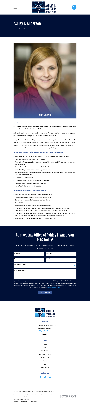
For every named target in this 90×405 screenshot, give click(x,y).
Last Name (49, 253)
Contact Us (45, 367)
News (45, 361)
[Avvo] (45, 377)
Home (45, 344)
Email (48, 259)
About (45, 347)
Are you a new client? (20, 264)
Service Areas (44, 357)
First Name (17, 253)
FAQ (45, 364)
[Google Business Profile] (50, 377)
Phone (16, 259)
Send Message (45, 293)
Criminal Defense (45, 354)
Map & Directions (45, 331)
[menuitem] (16, 401)
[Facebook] (40, 377)
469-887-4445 (45, 334)
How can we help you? (20, 270)
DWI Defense (45, 351)
